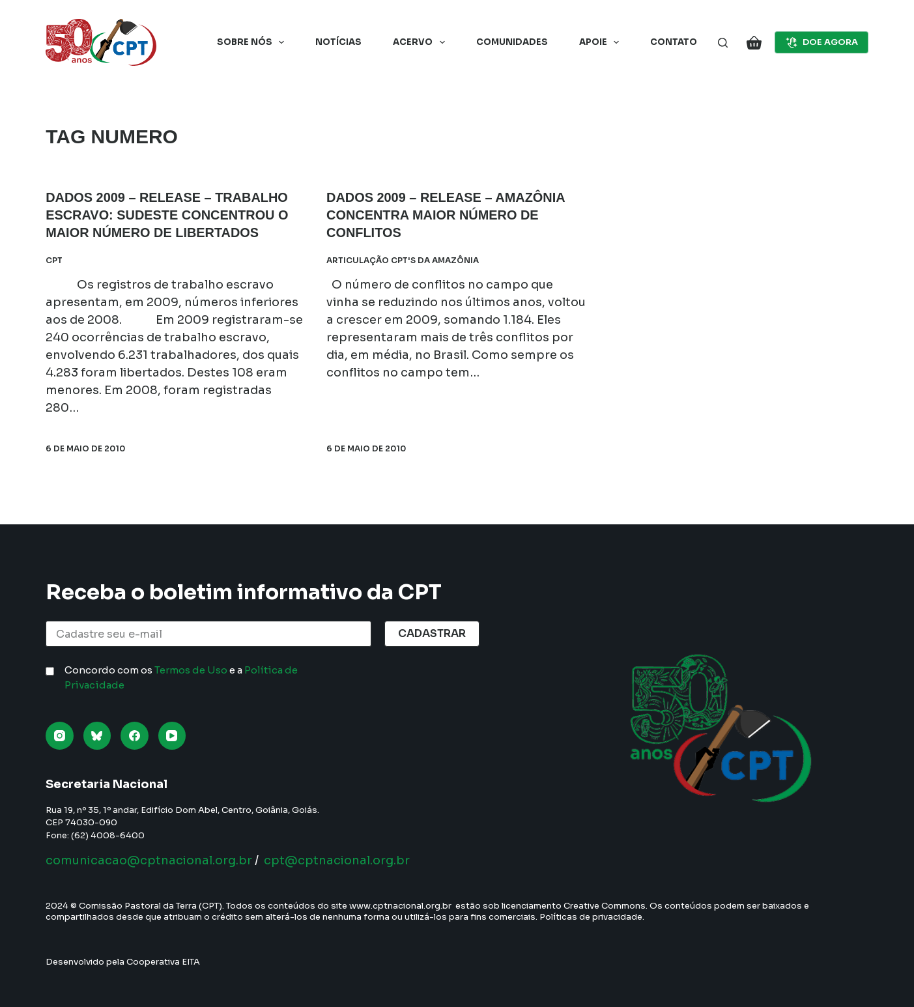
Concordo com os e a (181, 677)
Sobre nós (253, 42)
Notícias (338, 42)
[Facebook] (135, 736)
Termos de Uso (190, 670)
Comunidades (512, 42)
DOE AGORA (821, 42)
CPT (54, 258)
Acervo (421, 42)
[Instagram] (60, 736)
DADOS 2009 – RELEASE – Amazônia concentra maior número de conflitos (446, 214)
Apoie (602, 42)
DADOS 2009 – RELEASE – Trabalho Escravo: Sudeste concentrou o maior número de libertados (167, 214)
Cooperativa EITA (163, 961)
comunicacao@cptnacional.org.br (149, 860)
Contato (673, 42)
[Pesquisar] (723, 43)
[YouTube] (172, 736)
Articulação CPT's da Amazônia (402, 258)
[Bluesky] (97, 736)
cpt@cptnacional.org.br (337, 860)
